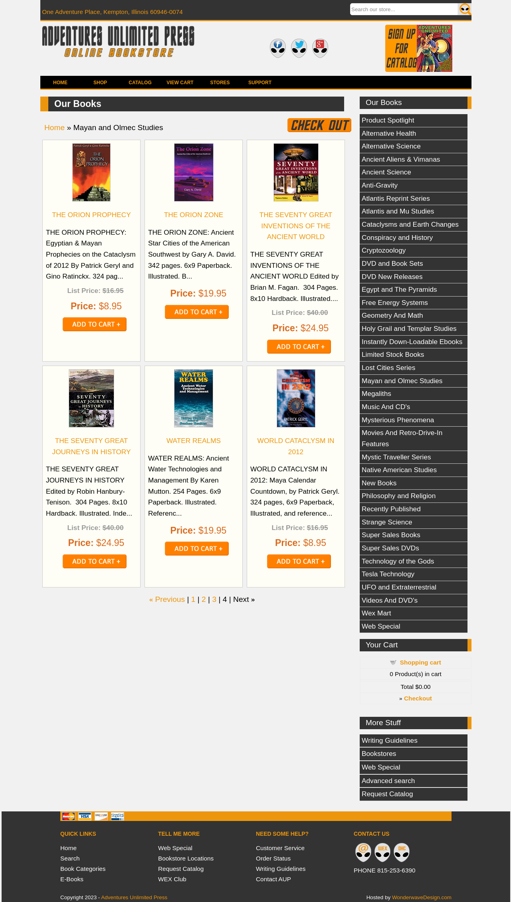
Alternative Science (391, 146)
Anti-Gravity (380, 185)
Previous (170, 599)
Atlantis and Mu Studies (398, 211)
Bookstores (379, 754)
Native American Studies (399, 470)
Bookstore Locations (186, 858)
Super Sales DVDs (390, 548)
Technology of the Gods (398, 561)
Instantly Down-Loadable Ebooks (412, 342)
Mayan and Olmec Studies (402, 381)
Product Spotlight (388, 120)
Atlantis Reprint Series (396, 198)
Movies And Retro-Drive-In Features (402, 438)
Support (259, 82)
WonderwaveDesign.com (422, 897)
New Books (379, 483)
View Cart (179, 82)
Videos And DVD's (390, 600)
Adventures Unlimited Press (134, 897)
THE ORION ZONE (194, 215)
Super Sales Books (391, 535)
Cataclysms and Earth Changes (410, 224)
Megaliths (376, 394)
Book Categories (83, 868)
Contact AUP (273, 879)
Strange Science (387, 522)
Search (70, 858)
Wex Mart (376, 613)
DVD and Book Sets (392, 263)
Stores (220, 82)
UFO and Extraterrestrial (399, 587)
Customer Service (280, 848)
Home (60, 82)
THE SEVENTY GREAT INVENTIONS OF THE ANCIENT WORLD (296, 226)
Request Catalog (387, 794)
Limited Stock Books (393, 354)
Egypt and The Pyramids (399, 289)
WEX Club (172, 879)
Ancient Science (386, 172)
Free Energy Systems (395, 303)
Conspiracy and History (397, 237)
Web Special (381, 626)
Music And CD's (386, 407)
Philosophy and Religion (399, 496)
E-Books (71, 879)
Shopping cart (420, 662)
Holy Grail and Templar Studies (409, 328)
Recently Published (391, 509)
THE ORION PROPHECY (91, 215)
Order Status (273, 858)
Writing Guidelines (390, 740)
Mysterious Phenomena (398, 420)
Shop (100, 82)
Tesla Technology (388, 574)
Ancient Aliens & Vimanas (401, 159)
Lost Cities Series (388, 368)
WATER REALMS (193, 441)
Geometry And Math (392, 315)
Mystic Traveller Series (396, 457)
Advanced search (388, 781)
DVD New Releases (392, 277)
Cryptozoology (384, 250)
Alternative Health (389, 133)
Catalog (140, 82)
